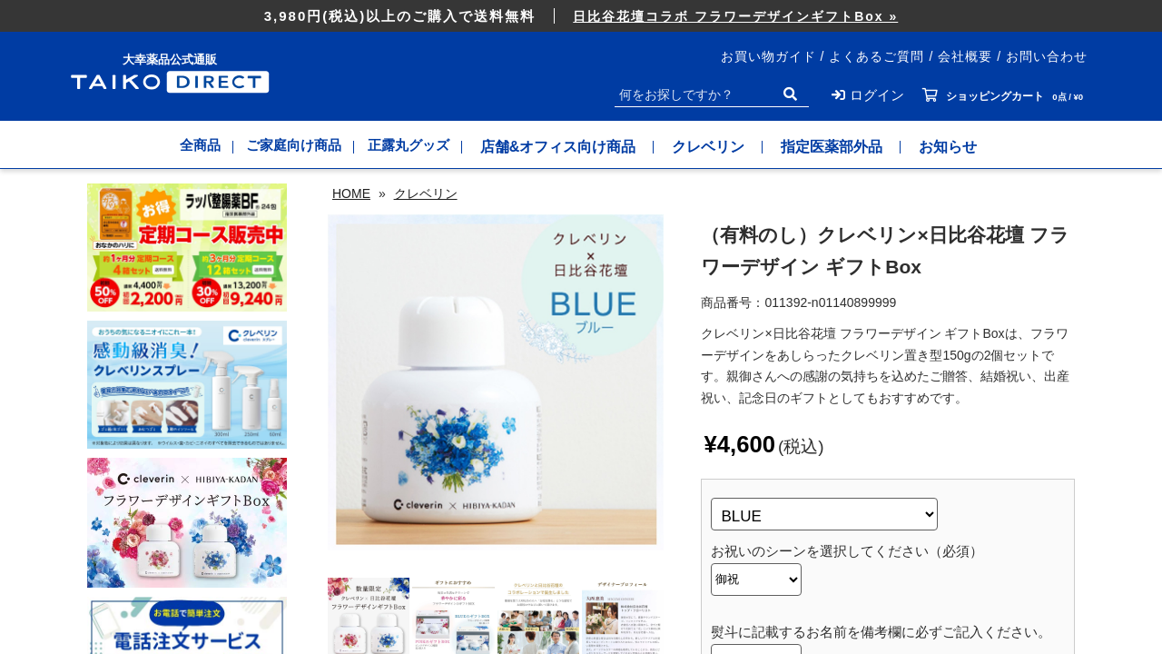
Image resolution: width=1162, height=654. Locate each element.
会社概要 (965, 56)
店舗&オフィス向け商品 (581, 146)
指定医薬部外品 (855, 146)
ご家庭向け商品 (292, 146)
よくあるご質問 (876, 56)
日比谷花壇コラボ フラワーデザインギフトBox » (735, 16)
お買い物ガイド (768, 56)
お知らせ (971, 146)
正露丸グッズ (423, 146)
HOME (351, 193)
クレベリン (731, 146)
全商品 (183, 146)
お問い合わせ (1047, 56)
